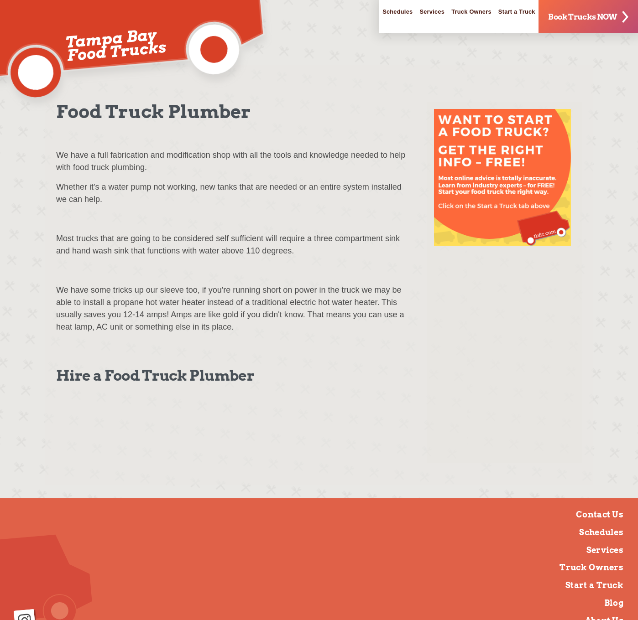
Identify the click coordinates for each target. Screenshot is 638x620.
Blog (613, 603)
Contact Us (599, 514)
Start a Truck (500, 14)
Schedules (333, 14)
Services (381, 14)
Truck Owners (438, 14)
